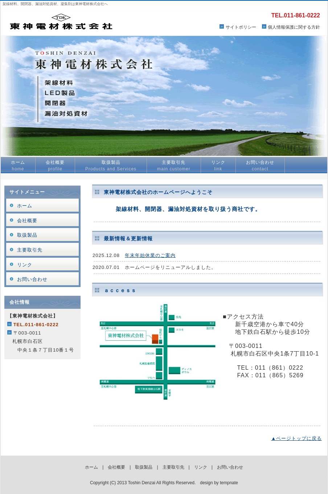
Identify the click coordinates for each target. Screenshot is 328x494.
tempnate (229, 482)
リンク (218, 165)
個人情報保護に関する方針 (294, 27)
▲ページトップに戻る (296, 438)
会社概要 (55, 165)
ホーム (18, 165)
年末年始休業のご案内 (150, 255)
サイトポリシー (241, 27)
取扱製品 (110, 165)
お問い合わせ (260, 165)
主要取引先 (173, 165)
